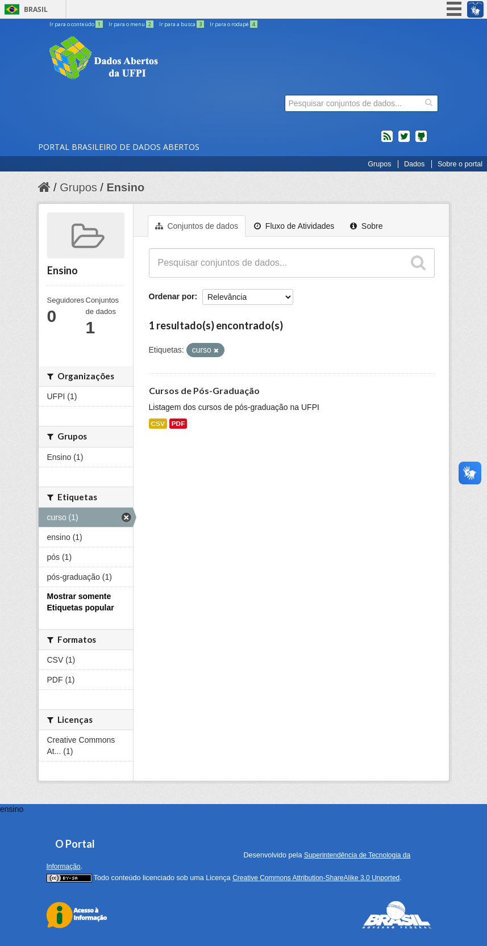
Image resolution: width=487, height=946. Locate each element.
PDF (178, 424)
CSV (158, 424)
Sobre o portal (460, 164)
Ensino (125, 187)
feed (387, 141)
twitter (404, 141)
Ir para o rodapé (233, 24)
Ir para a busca (182, 24)
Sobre (366, 226)
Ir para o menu (132, 24)
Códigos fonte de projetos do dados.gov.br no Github (421, 141)
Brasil (36, 9)
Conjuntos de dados (196, 226)
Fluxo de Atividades (294, 226)
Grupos (379, 164)
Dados (414, 164)
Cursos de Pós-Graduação (204, 390)
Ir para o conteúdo (76, 24)
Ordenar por (172, 296)
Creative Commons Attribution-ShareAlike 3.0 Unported (315, 878)
